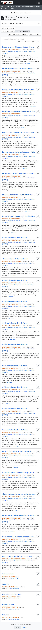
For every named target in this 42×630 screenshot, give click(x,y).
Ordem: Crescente (34, 34)
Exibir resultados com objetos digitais (28, 42)
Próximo (24, 627)
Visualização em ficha (8, 31)
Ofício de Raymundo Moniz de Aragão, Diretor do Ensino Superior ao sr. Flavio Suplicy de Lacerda (19, 473)
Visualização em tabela (23, 31)
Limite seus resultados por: (21, 13)
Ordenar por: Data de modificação (18, 34)
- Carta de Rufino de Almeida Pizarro (15, 259)
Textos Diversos (8, 574)
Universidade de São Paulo (12, 594)
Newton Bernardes (13, 578)
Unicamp (5, 615)
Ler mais (27, 63)
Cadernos (5, 584)
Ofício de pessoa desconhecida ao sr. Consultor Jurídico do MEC (19, 537)
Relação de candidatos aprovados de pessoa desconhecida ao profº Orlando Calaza (19, 515)
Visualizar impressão (8, 28)
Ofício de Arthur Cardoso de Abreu (14, 237)
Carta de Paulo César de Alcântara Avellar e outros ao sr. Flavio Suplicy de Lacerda (19, 451)
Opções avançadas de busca (12, 23)
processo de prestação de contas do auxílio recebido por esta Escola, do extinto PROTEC (19, 556)
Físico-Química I (8, 604)
